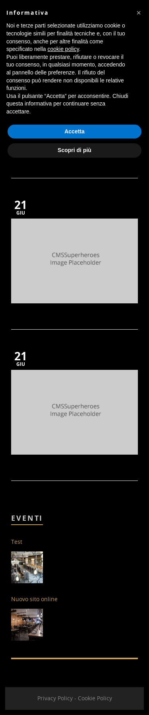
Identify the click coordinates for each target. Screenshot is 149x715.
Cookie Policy (95, 698)
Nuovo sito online (34, 599)
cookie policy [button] (63, 49)
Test (16, 541)
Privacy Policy (55, 698)
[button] (138, 12)
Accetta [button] (74, 131)
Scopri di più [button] (74, 150)
